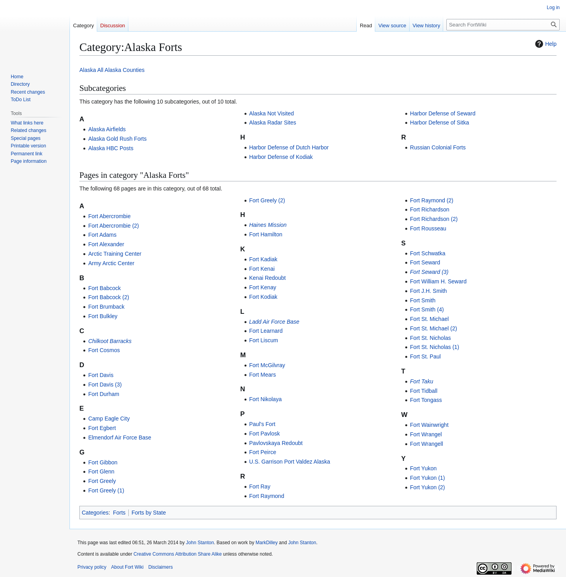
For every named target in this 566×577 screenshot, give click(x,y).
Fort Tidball (423, 391)
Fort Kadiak (263, 259)
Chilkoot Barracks (110, 341)
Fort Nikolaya (265, 399)
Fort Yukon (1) (427, 478)
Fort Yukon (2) (427, 487)
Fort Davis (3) (105, 384)
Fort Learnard (266, 331)
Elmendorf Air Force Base (119, 437)
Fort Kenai (262, 269)
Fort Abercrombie (109, 216)
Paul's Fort (262, 424)
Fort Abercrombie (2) (113, 226)
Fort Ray (260, 486)
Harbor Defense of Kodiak (281, 157)
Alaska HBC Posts (110, 148)
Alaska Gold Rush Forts (117, 139)
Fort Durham (103, 394)
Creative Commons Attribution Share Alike (178, 554)
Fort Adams (102, 235)
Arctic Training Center (114, 254)
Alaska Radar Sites (272, 122)
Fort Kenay (262, 287)
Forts (119, 512)
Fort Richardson (429, 209)
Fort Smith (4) (427, 309)
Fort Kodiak (263, 297)
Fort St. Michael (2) (433, 328)
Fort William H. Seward (438, 281)
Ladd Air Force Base (274, 322)
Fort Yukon (423, 468)
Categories (95, 512)
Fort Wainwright (429, 425)
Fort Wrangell (426, 444)
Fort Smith (423, 300)
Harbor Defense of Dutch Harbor (289, 147)
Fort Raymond (266, 496)
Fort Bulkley (102, 316)
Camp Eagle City (109, 418)
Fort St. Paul (425, 356)
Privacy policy (91, 567)
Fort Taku (421, 381)
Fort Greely (102, 481)
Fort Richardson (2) (434, 219)
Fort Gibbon (102, 462)
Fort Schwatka (427, 253)
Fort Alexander (106, 244)
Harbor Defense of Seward (443, 113)
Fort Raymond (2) (431, 200)
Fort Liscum (263, 340)
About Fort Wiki (127, 567)
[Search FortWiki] (503, 24)
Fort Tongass (426, 400)
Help (545, 44)
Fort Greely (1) (106, 490)
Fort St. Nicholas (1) (434, 347)
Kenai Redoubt (267, 278)
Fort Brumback (106, 307)
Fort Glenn (101, 471)
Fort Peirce (262, 452)
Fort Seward (425, 262)
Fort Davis (100, 375)
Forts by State (149, 512)
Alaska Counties (125, 70)
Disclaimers (160, 567)
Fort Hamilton (265, 234)
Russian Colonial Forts (438, 147)
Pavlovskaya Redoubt (276, 443)
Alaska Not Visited (271, 113)
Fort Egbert (102, 428)
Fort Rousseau (428, 228)
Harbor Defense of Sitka (439, 122)
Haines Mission (268, 225)
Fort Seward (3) (429, 272)
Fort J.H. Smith (428, 291)
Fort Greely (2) (267, 200)
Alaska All (91, 70)
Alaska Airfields (107, 129)
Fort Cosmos (104, 350)
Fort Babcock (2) (108, 297)
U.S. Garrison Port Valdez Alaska (289, 461)
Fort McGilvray (267, 365)
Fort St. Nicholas (430, 338)
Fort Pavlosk (264, 433)
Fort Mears (262, 374)
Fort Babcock (104, 288)
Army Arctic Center (111, 263)
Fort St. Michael (429, 319)
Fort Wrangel (426, 434)
